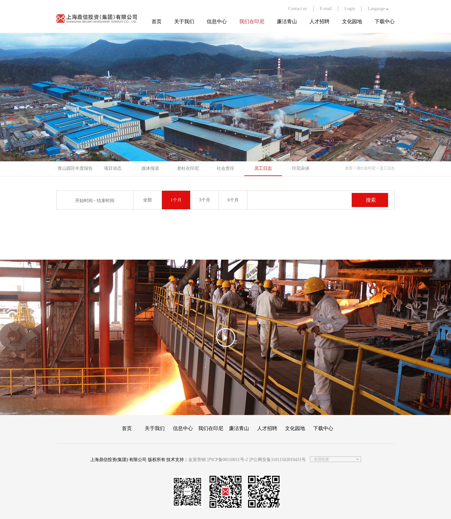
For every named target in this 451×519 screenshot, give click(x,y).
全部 (147, 200)
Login (350, 8)
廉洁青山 (287, 21)
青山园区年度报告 (75, 168)
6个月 (233, 200)
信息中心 (217, 21)
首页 (157, 21)
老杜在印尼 (188, 168)
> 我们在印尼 (365, 168)
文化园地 (352, 21)
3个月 (204, 200)
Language (378, 8)
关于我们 (184, 21)
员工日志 (263, 168)
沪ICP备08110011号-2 (227, 459)
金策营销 (197, 459)
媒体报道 (150, 168)
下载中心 (385, 21)
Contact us (297, 8)
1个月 (176, 200)
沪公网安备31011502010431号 (277, 459)
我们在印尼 (251, 21)
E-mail (326, 8)
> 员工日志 (385, 168)
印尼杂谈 (300, 168)
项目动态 (113, 168)
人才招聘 (319, 21)
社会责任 (225, 168)
